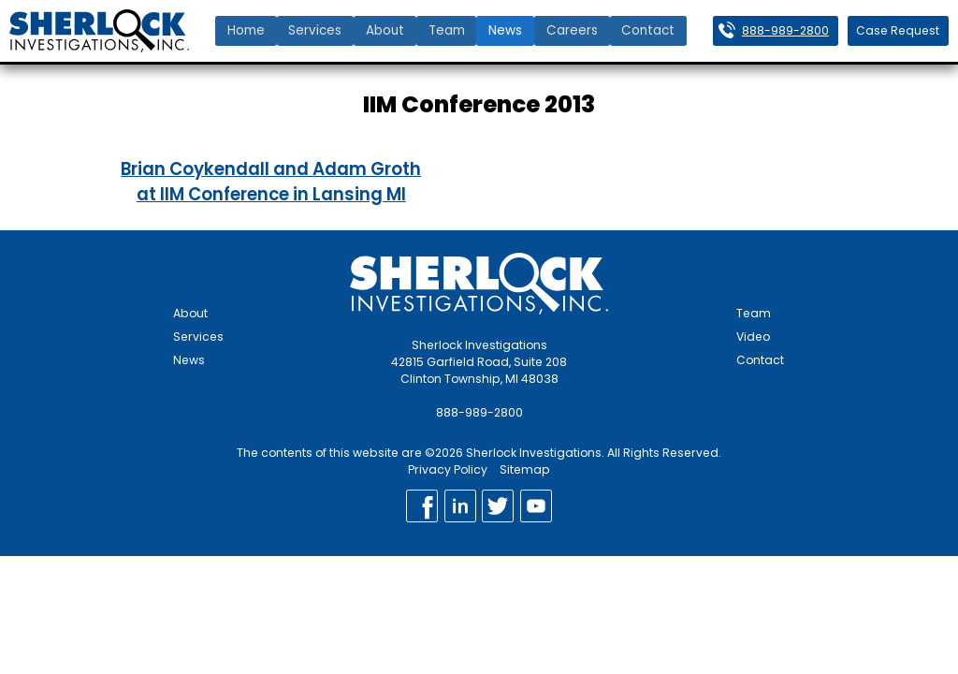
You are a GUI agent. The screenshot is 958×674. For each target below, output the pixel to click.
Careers (572, 30)
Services (314, 30)
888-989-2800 (785, 30)
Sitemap (525, 469)
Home (246, 30)
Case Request (897, 30)
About (385, 30)
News (505, 30)
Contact (648, 30)
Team (446, 30)
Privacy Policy (447, 469)
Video (753, 336)
